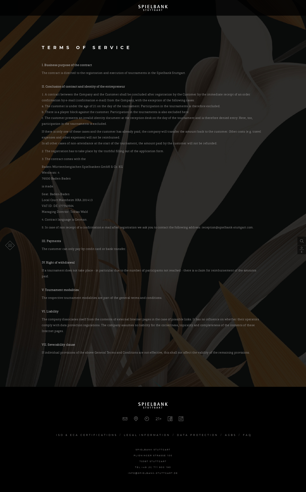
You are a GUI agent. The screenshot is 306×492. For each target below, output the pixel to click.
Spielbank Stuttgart (153, 8)
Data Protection (197, 435)
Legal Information (147, 435)
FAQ (247, 435)
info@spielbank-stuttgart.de (153, 473)
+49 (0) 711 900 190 (156, 467)
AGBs (230, 435)
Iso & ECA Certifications (86, 435)
